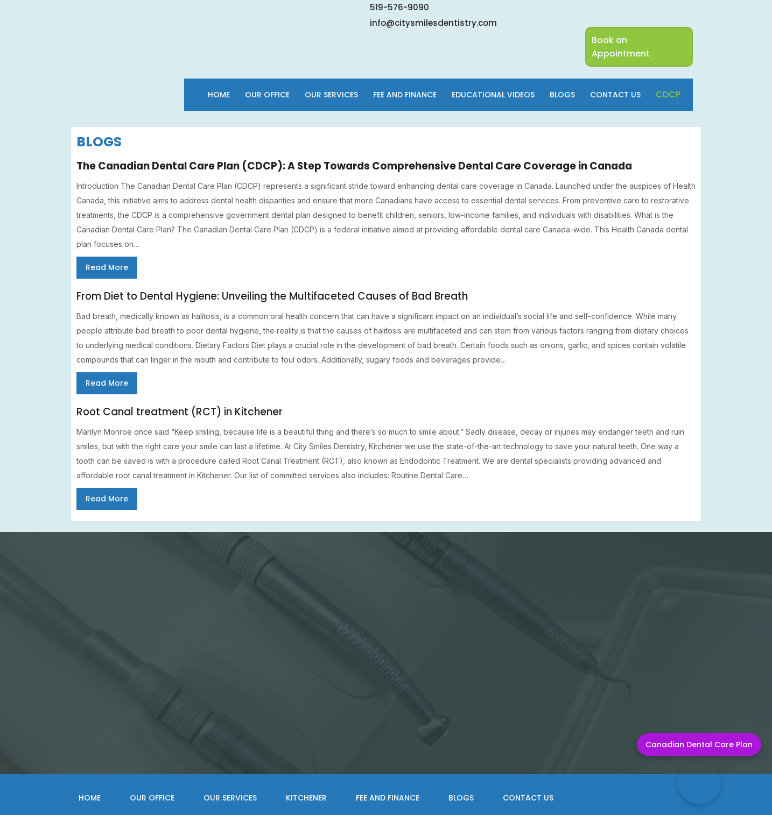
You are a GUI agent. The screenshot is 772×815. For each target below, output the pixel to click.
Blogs (562, 94)
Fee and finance (405, 94)
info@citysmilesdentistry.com (433, 23)
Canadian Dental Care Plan (699, 744)
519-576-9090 (399, 7)
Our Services (331, 94)
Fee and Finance (387, 797)
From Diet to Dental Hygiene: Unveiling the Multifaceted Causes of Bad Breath (272, 296)
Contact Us (615, 94)
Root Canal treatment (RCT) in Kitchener (179, 412)
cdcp (668, 94)
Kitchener (306, 797)
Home (219, 94)
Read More (107, 267)
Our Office (267, 94)
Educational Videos (493, 94)
